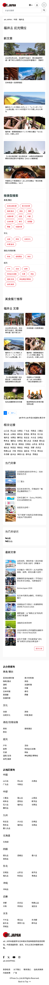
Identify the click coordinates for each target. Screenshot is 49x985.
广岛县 (26, 430)
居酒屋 (29, 221)
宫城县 (28, 444)
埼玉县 (40, 451)
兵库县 (38, 447)
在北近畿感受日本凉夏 (13, 402)
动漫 (8, 239)
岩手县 (41, 444)
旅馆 (29, 256)
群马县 (28, 454)
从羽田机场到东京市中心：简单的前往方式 (30, 472)
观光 (5, 262)
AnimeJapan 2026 (24, 588)
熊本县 (6, 440)
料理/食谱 (10, 244)
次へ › (13, 413)
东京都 (6, 454)
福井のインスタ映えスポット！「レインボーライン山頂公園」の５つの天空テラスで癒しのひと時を (24, 109)
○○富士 (20, 481)
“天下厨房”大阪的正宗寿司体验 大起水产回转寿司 (30, 516)
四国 (5, 848)
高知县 (21, 444)
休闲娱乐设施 (11, 274)
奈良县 (20, 451)
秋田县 (13, 447)
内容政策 (6, 972)
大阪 (14, 451)
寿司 (20, 221)
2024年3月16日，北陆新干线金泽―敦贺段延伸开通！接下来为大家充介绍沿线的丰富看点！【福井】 (24, 59)
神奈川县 (21, 454)
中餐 (29, 216)
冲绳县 (26, 447)
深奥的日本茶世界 (24, 623)
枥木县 (13, 454)
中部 (15, 19)
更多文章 (39, 648)
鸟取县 (33, 430)
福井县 (6, 437)
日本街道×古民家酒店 (13, 83)
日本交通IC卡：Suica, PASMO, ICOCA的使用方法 (29, 498)
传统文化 (27, 239)
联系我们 (27, 969)
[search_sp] (44, 10)
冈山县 (13, 430)
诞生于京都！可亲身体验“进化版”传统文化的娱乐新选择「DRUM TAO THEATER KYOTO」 (30, 640)
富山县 (6, 434)
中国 (5, 774)
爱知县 (26, 434)
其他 (21, 211)
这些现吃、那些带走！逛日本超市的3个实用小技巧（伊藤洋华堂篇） (30, 562)
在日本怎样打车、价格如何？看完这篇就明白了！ (30, 490)
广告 (15, 972)
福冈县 (13, 440)
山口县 (6, 430)
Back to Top (24, 981)
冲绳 (5, 882)
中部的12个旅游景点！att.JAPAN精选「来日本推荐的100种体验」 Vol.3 (23, 182)
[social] (3, 957)
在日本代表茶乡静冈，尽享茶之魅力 (30, 596)
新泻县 (33, 434)
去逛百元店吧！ (23, 507)
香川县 (14, 444)
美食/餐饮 (8, 200)
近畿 (5, 896)
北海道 (35, 440)
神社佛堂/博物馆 (25, 279)
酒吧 (29, 211)
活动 (17, 269)
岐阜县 (20, 434)
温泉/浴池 (10, 279)
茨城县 (35, 454)
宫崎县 (40, 437)
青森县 (20, 447)
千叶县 (33, 451)
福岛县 (6, 447)
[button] (31, 5)
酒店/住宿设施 (10, 250)
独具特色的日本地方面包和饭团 (35, 403)
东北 (5, 865)
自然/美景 (10, 284)
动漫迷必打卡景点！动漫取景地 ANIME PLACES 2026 (30, 605)
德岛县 (42, 440)
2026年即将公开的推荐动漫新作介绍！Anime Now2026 (30, 631)
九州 (5, 815)
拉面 (20, 216)
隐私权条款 (38, 969)
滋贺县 (26, 451)
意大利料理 (26, 206)
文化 (5, 233)
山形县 (34, 444)
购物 (25, 269)
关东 (5, 913)
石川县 (40, 434)
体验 (32, 274)
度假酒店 (19, 256)
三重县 (40, 430)
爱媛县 (7, 444)
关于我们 (17, 969)
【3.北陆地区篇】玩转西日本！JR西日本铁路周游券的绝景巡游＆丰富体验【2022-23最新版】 (24, 157)
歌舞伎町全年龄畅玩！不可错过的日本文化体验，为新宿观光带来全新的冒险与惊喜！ (30, 579)
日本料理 (10, 221)
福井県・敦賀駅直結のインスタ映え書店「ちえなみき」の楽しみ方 (24, 133)
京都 (32, 447)
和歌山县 (7, 451)
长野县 (13, 437)
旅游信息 (6, 969)
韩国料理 (19, 227)
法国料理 (10, 216)
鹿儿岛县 (27, 440)
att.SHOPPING (9, 961)
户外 (8, 269)
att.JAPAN (8, 19)
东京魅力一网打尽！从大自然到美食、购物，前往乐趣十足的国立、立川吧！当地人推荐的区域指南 (30, 570)
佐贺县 (26, 437)
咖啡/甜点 (10, 211)
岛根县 (20, 430)
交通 (23, 274)
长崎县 (20, 440)
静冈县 (20, 437)
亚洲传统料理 (11, 206)
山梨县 (13, 434)
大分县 (33, 437)
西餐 (8, 227)
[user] (37, 5)
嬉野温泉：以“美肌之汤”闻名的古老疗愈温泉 (30, 614)
